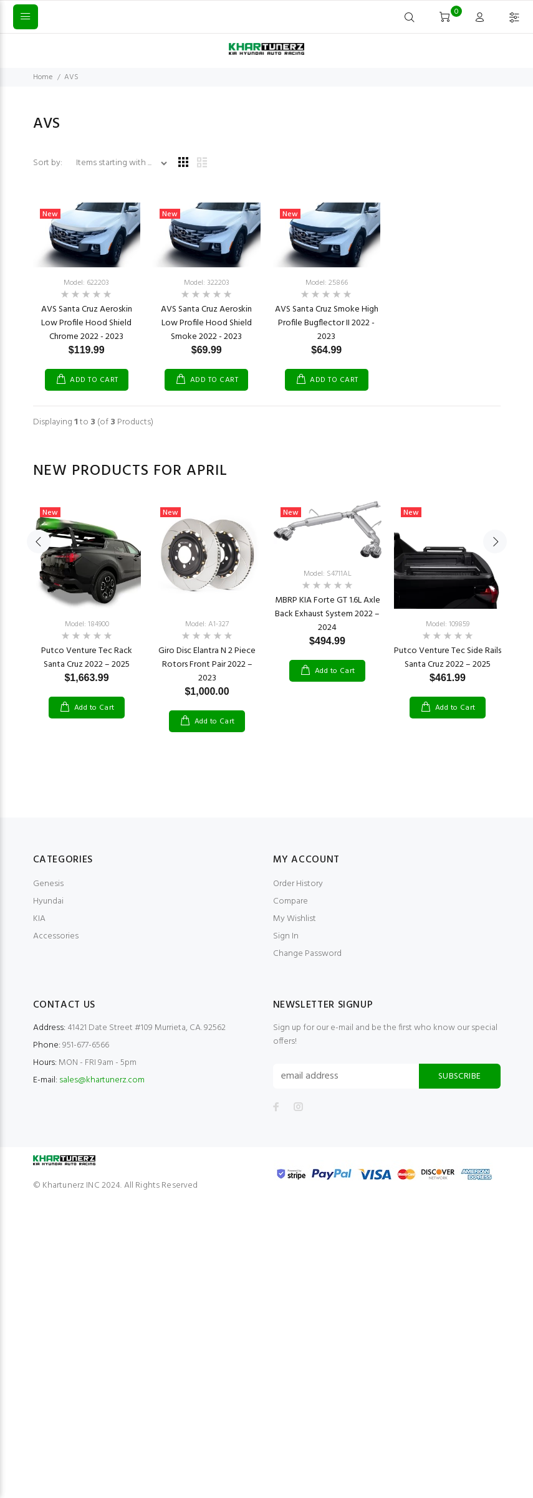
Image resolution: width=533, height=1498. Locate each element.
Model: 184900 (87, 624)
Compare (290, 901)
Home (42, 77)
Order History (298, 884)
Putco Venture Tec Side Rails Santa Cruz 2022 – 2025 (447, 658)
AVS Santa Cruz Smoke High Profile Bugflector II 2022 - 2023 (326, 323)
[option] (87, 597)
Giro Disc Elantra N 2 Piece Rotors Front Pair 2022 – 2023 (207, 664)
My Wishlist (294, 919)
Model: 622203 (86, 283)
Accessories (56, 936)
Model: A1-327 (207, 624)
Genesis (48, 884)
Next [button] (495, 609)
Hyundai (48, 901)
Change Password (307, 954)
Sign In (286, 936)
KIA (39, 919)
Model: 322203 (206, 283)
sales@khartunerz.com (102, 1080)
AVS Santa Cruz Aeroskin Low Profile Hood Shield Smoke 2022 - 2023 (206, 323)
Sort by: (48, 163)
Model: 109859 (447, 624)
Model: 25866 (326, 283)
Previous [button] (38, 609)
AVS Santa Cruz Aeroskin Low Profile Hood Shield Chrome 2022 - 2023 (86, 323)
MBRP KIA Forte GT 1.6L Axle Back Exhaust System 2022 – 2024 (327, 614)
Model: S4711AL (328, 574)
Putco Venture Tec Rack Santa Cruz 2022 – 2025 (86, 658)
